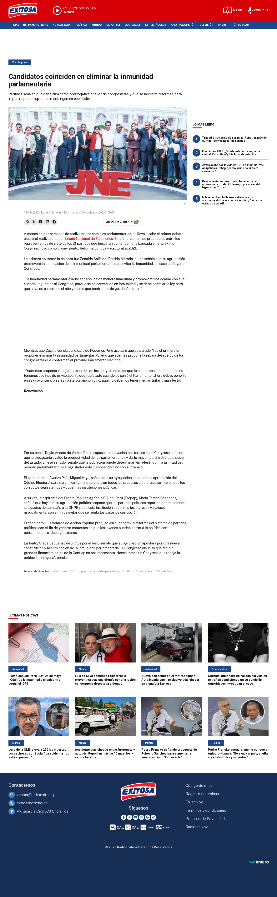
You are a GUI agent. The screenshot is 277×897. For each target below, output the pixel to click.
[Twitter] (129, 817)
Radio (222, 24)
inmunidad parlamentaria (106, 571)
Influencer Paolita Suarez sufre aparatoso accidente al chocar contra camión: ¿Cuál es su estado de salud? (232, 200)
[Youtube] (135, 817)
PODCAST (261, 10)
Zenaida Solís (164, 571)
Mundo (97, 24)
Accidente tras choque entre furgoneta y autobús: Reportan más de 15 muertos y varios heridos (105, 753)
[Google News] (147, 817)
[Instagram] (141, 817)
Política (80, 24)
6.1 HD (237, 10)
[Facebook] (123, 817)
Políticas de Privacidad (205, 818)
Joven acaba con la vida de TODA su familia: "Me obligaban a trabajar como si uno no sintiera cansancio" (233, 168)
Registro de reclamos (204, 793)
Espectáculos (155, 24)
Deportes (113, 24)
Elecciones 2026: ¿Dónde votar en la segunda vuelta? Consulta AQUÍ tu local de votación (231, 153)
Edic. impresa (72, 212)
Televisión (205, 24)
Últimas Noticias (35, 24)
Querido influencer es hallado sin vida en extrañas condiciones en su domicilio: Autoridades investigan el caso (237, 679)
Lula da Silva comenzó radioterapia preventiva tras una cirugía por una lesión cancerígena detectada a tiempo (105, 679)
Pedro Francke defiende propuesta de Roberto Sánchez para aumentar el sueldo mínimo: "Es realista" (169, 753)
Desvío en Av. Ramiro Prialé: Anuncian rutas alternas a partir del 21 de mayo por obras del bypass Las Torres (231, 184)
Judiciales (133, 24)
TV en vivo (195, 802)
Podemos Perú (144, 571)
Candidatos (60, 571)
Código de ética (199, 785)
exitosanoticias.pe (32, 803)
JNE (128, 571)
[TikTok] (153, 817)
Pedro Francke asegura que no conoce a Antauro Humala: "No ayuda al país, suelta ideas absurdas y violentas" (238, 753)
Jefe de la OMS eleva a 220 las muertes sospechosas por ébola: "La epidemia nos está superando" (38, 753)
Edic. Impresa (20, 62)
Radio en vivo (197, 827)
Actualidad (61, 24)
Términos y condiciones (206, 810)
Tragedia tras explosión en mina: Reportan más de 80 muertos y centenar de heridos (234, 139)
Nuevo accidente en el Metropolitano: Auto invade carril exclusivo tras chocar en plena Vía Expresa (170, 679)
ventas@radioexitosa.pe (37, 794)
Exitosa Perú (183, 24)
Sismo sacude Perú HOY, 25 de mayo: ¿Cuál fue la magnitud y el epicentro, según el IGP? (35, 679)
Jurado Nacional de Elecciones (88, 239)
